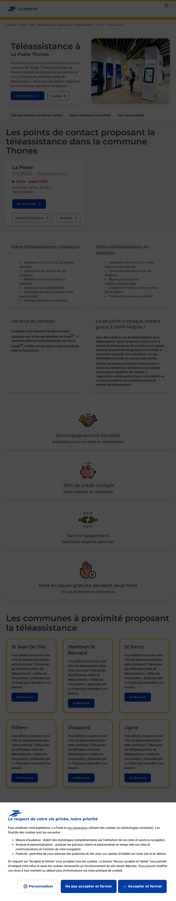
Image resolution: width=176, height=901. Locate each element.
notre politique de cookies (105, 870)
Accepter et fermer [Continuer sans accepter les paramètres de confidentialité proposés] (145, 886)
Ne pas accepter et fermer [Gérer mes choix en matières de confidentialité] (88, 886)
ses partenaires (77, 828)
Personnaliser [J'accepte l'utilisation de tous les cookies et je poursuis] (41, 886)
